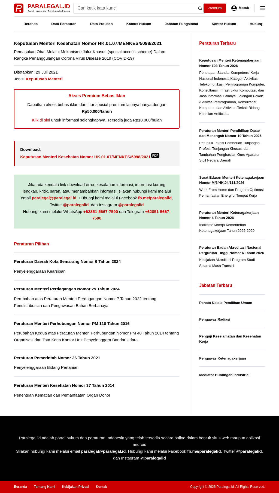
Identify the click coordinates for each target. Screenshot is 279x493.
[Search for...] (134, 8)
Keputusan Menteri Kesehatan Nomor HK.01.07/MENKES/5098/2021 (89, 156)
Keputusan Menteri (44, 79)
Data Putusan (101, 24)
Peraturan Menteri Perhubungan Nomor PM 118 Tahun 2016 (72, 323)
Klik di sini (41, 120)
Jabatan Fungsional (181, 24)
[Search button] (200, 8)
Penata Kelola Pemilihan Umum (225, 303)
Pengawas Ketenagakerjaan (222, 358)
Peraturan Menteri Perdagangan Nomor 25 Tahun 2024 (67, 289)
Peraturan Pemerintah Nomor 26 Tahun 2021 (57, 357)
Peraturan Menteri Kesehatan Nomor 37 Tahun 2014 (64, 385)
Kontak (101, 487)
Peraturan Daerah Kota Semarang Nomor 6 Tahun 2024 (67, 261)
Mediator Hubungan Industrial (224, 375)
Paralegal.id (49, 6)
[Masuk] (240, 8)
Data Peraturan (63, 24)
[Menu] (262, 8)
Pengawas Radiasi (214, 319)
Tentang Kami (44, 487)
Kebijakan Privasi (75, 487)
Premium (215, 8)
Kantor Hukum (224, 24)
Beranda (30, 24)
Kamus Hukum (138, 24)
